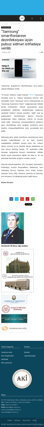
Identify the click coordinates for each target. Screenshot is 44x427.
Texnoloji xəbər (6, 27)
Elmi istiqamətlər (7, 356)
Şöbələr (27, 352)
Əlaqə (35, 420)
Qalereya (17, 420)
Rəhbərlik (4, 359)
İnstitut (10, 420)
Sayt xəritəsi (26, 420)
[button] (40, 18)
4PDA (31, 95)
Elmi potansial (6, 363)
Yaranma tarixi (6, 352)
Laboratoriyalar (30, 356)
